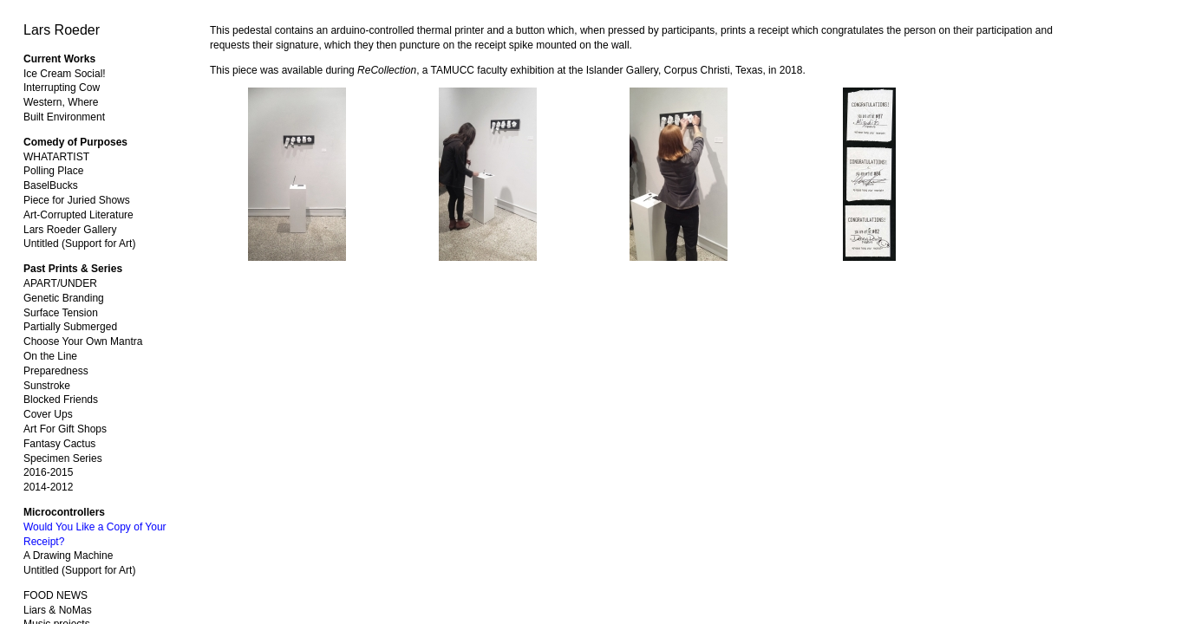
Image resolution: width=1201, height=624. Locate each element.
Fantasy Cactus (59, 444)
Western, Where (60, 102)
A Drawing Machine (68, 555)
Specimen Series (62, 458)
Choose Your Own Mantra (82, 341)
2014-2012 (48, 487)
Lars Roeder (61, 30)
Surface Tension (60, 313)
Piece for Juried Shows (76, 200)
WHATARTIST (56, 157)
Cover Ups (48, 414)
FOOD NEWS (55, 595)
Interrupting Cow (61, 87)
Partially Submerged (70, 327)
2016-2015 (48, 472)
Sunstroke (46, 386)
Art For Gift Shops (65, 429)
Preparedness (55, 371)
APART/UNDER (60, 283)
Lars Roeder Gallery (69, 230)
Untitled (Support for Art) (79, 243)
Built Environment (64, 117)
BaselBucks (50, 185)
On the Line (50, 356)
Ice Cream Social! (64, 74)
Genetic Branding (63, 298)
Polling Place (53, 171)
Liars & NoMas (57, 610)
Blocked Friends (60, 399)
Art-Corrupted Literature (78, 215)
